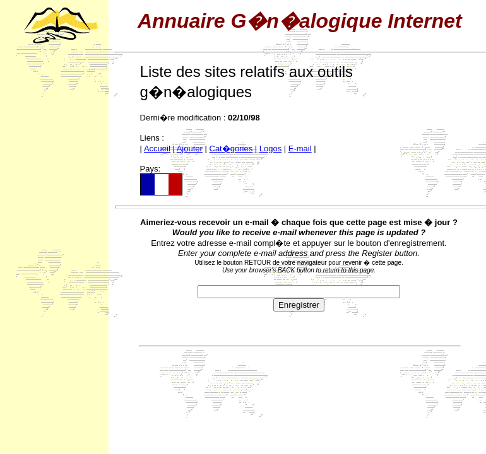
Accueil (157, 148)
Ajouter (190, 148)
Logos (270, 148)
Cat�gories (231, 148)
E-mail (300, 148)
